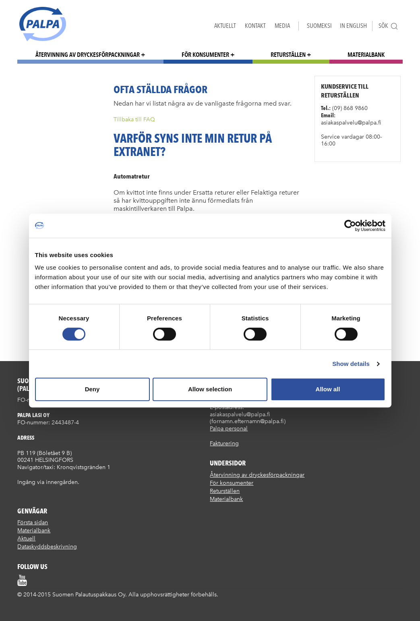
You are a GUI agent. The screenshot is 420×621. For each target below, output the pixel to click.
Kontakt (255, 25)
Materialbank (366, 54)
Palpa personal (229, 428)
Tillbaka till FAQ (134, 119)
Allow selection (210, 389)
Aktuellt (225, 25)
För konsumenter (205, 54)
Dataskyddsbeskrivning (47, 546)
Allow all (328, 389)
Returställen (288, 54)
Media (282, 25)
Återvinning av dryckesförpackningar (87, 54)
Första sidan (32, 522)
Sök (388, 26)
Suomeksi (319, 25)
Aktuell (26, 538)
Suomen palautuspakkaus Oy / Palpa (42, 24)
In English (353, 25)
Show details (351, 363)
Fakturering (224, 443)
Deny (92, 389)
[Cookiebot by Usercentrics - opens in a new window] (350, 226)
